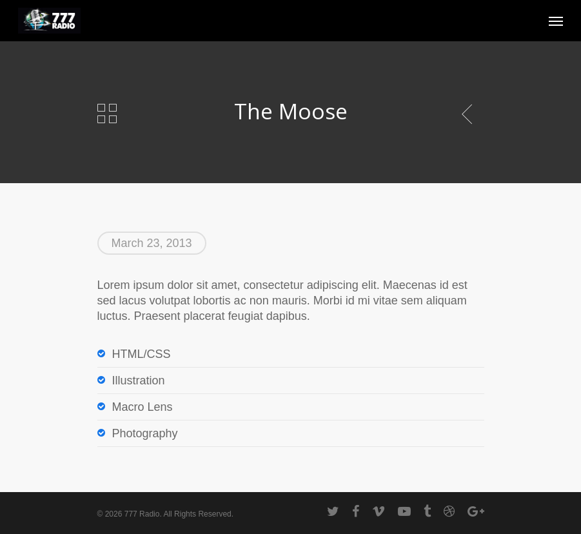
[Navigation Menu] (556, 20)
